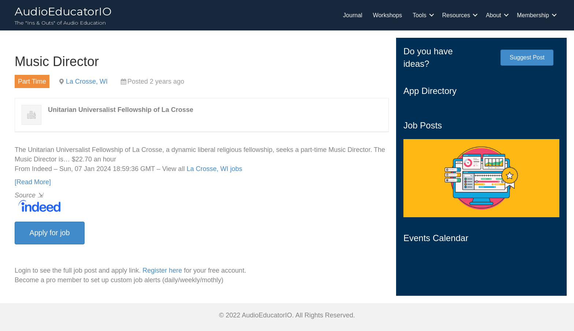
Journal (352, 15)
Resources (456, 15)
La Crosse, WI (87, 81)
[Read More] (33, 182)
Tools (419, 15)
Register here (162, 270)
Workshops (387, 15)
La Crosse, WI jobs (214, 168)
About (493, 15)
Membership (533, 15)
